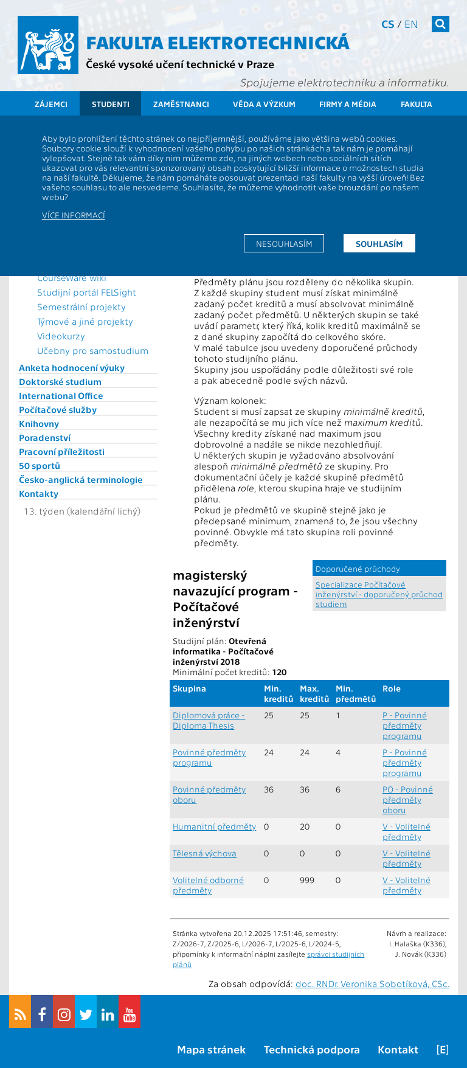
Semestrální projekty (81, 306)
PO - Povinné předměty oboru (407, 799)
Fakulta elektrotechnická (218, 41)
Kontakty (38, 493)
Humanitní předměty (214, 826)
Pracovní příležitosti (62, 451)
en (411, 23)
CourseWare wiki (71, 277)
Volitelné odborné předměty (208, 885)
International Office (61, 395)
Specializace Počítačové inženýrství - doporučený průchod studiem (379, 593)
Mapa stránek (211, 1048)
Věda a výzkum (264, 103)
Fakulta (416, 103)
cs (388, 23)
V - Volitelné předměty (406, 831)
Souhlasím (379, 243)
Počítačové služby (58, 409)
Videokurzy (61, 335)
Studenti (111, 103)
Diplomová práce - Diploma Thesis (209, 720)
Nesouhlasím (284, 243)
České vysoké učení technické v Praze (180, 63)
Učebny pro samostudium (92, 350)
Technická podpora (312, 1048)
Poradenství (45, 437)
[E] (443, 1048)
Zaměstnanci (181, 103)
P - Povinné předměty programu (404, 725)
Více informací (73, 215)
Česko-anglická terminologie (81, 479)
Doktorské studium (60, 381)
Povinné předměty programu (209, 757)
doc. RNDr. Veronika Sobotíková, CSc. (372, 983)
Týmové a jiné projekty (85, 321)
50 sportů (39, 465)
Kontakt (398, 1048)
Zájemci (51, 103)
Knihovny (39, 423)
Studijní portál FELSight (86, 291)
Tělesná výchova (205, 853)
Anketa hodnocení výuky (72, 367)
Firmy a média (347, 103)
